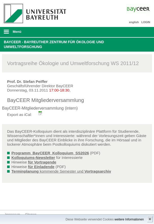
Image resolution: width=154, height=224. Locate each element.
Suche (135, 32)
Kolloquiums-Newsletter (33, 157)
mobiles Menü (34, 33)
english (134, 22)
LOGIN (145, 22)
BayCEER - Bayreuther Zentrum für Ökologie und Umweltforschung (54, 44)
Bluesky (9, 200)
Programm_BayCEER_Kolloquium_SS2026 (50, 153)
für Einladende (41, 167)
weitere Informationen (129, 219)
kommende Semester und (61, 171)
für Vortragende (42, 162)
